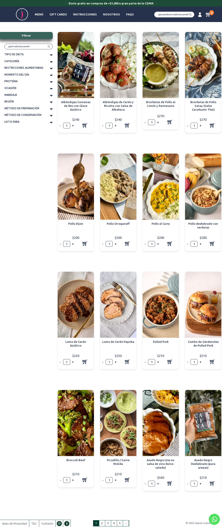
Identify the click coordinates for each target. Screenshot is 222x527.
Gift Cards (58, 14)
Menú (39, 14)
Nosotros (111, 14)
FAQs (130, 14)
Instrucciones (85, 14)
